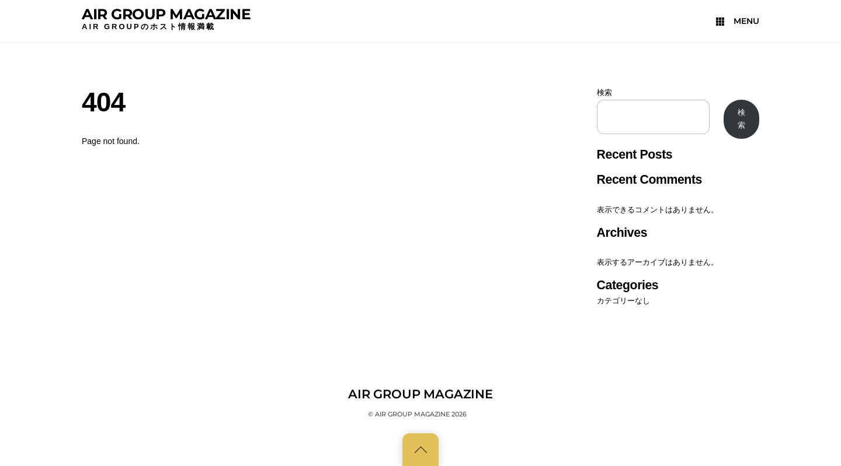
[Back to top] (420, 449)
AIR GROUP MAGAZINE (166, 14)
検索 (604, 92)
